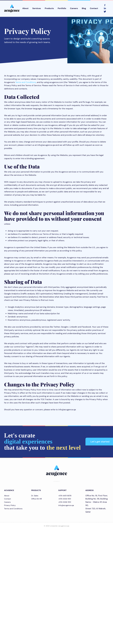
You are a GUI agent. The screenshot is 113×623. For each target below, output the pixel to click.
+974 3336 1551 (64, 502)
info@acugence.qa (66, 505)
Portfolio (62, 8)
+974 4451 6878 (64, 495)
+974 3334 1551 (64, 499)
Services (36, 8)
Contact (94, 8)
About (25, 8)
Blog (84, 8)
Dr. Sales (34, 495)
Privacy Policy (10, 505)
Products (49, 8)
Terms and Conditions (25, 82)
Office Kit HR (36, 499)
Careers (74, 8)
